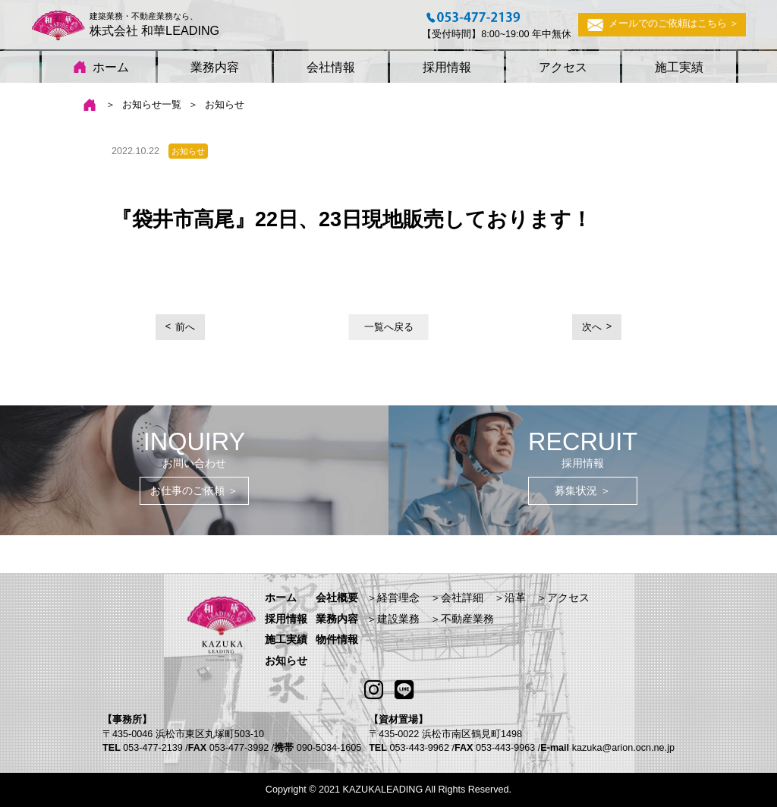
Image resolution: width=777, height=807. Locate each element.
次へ (592, 327)
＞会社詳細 (456, 597)
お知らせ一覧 (151, 104)
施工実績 (679, 67)
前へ (185, 327)
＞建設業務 (393, 619)
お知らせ (286, 660)
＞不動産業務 (462, 619)
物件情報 (337, 639)
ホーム (98, 68)
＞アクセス (563, 597)
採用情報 (447, 67)
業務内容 (214, 67)
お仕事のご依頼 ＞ (194, 490)
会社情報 (331, 67)
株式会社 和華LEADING (155, 30)
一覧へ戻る (389, 327)
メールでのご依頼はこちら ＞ (662, 24)
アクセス (563, 67)
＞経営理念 (393, 597)
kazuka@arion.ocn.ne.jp (623, 747)
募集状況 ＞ (583, 490)
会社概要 (337, 597)
